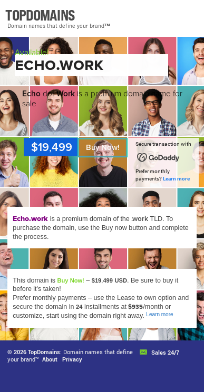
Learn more (176, 178)
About (49, 359)
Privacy (72, 359)
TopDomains (44, 352)
